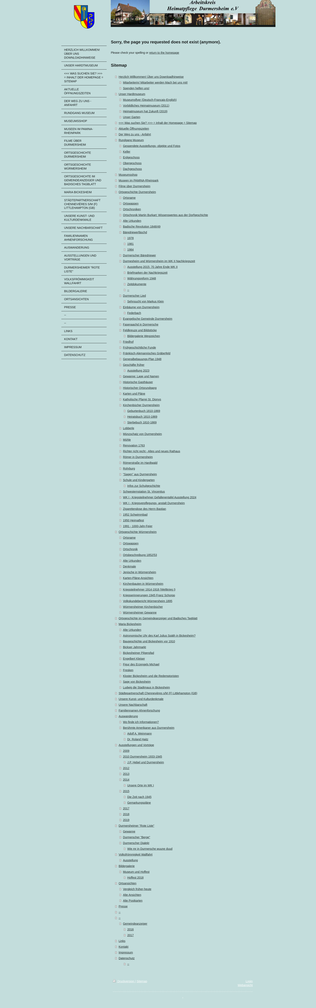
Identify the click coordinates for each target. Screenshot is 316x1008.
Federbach (134, 313)
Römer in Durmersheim (138, 457)
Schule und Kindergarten (139, 480)
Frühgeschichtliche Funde (139, 347)
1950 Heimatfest (133, 520)
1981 (130, 243)
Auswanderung (128, 716)
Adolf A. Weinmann (139, 733)
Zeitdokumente (136, 284)
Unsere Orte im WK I (140, 785)
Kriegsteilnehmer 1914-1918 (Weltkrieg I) (149, 589)
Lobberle (128, 428)
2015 (126, 791)
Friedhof (128, 341)
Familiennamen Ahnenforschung (139, 710)
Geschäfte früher (133, 364)
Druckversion (124, 981)
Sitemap (141, 981)
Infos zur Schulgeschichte (143, 485)
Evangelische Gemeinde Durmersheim (147, 318)
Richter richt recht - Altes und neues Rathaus (151, 451)
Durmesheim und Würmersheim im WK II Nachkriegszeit (159, 261)
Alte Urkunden (132, 220)
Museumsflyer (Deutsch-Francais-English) (150, 99)
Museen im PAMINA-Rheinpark (138, 180)
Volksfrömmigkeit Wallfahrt (135, 854)
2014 (126, 779)
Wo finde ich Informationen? (141, 722)
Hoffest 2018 (135, 877)
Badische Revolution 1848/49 (141, 226)
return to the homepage (164, 52)
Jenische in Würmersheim (139, 572)
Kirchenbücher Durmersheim (141, 405)
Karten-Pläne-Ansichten (138, 578)
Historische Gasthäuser (138, 382)
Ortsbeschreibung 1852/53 (140, 555)
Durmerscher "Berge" (136, 837)
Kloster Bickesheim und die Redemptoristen (151, 676)
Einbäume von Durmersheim (141, 307)
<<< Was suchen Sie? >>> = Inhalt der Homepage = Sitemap (158, 122)
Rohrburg (129, 468)
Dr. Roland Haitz (137, 739)
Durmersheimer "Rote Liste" (136, 825)
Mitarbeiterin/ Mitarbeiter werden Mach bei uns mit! (155, 82)
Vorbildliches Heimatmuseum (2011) (146, 105)
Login (249, 981)
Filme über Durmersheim (134, 186)
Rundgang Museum (131, 140)
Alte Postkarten (132, 900)
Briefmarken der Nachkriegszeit (147, 272)
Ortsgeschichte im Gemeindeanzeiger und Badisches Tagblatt (158, 618)
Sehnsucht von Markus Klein (145, 301)
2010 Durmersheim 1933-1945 (142, 756)
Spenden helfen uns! (136, 88)
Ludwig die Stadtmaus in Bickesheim (146, 687)
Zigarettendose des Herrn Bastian (144, 508)
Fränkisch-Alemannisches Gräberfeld (146, 353)
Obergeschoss (132, 163)
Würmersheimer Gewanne (139, 612)
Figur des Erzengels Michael (141, 664)
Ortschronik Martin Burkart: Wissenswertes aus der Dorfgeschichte (165, 215)
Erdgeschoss (131, 157)
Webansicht (245, 985)
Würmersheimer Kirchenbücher (143, 606)
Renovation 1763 (134, 445)
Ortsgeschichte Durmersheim (137, 192)
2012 (126, 768)
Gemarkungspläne (139, 802)
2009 (126, 750)
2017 (126, 808)
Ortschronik (130, 549)
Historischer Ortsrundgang (139, 387)
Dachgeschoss (132, 169)
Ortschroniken (132, 209)
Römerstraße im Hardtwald (140, 462)
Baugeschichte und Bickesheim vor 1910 (149, 641)
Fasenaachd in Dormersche (140, 324)
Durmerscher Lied (134, 295)
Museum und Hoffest (136, 871)
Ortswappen (130, 203)
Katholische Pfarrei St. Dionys (142, 399)
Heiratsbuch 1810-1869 (142, 416)
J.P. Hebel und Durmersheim (145, 762)
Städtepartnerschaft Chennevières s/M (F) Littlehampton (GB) (158, 693)
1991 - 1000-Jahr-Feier (137, 526)
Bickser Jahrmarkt (134, 647)
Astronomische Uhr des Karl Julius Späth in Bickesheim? (159, 635)
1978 (130, 238)
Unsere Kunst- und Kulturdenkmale (141, 699)
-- (128, 290)
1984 (130, 249)
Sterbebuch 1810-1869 (141, 422)
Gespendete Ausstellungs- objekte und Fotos (151, 146)
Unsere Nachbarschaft (133, 704)
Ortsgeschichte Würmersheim (137, 532)
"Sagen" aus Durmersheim (140, 474)
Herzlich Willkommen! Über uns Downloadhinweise (151, 76)
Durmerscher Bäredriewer (139, 255)
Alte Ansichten (132, 894)
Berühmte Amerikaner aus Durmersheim (148, 727)
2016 (130, 929)
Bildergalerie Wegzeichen (143, 336)
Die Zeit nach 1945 (139, 797)
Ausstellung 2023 (138, 370)
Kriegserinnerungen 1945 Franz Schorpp (149, 595)
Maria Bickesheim (130, 624)
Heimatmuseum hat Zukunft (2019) (145, 111)
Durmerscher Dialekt (136, 843)
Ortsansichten (127, 883)
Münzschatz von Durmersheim (142, 434)
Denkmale (129, 566)
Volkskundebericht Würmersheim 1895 (147, 601)
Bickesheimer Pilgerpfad (138, 653)
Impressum (126, 952)
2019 (126, 820)
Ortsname (129, 197)
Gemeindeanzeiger (135, 923)
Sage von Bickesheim (137, 681)
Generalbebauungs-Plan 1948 (142, 359)
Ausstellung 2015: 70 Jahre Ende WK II (152, 267)
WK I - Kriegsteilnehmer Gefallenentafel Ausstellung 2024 (159, 497)
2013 (126, 773)
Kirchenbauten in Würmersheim (143, 583)
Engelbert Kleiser (134, 658)
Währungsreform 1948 (141, 278)
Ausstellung (130, 860)
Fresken (128, 670)
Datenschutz (127, 958)
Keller (126, 151)
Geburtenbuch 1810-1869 (143, 411)
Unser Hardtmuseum (132, 94)
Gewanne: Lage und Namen (141, 376)
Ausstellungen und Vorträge (136, 745)
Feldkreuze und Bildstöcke (140, 330)
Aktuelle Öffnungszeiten (134, 128)
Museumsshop (128, 174)
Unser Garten (131, 117)
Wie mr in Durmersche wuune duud (149, 848)
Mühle (127, 439)
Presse (123, 906)
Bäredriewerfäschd (135, 232)
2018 (126, 814)
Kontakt (123, 946)
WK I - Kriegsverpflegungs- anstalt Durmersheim (154, 503)
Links (122, 941)
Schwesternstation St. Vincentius (144, 491)
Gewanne (129, 831)
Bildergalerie (127, 866)
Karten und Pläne (134, 393)
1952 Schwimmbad (135, 514)
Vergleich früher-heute (137, 889)
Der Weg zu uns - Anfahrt (135, 134)
